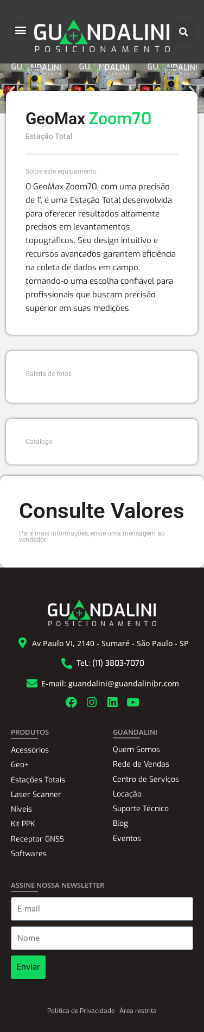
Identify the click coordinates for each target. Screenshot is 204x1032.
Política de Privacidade (80, 1010)
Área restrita (138, 1010)
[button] (20, 30)
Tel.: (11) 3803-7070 (110, 663)
